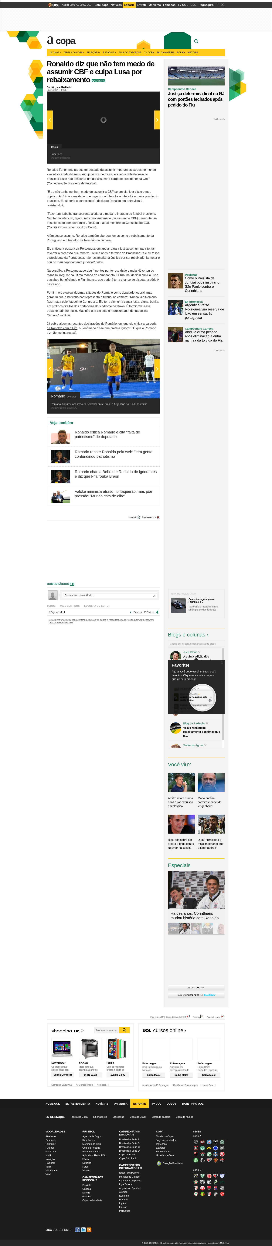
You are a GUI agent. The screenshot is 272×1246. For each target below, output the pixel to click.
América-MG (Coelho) (202, 1176)
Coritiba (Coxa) (202, 1148)
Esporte (129, 4)
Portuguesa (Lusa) (196, 1194)
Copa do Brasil (138, 1116)
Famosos (169, 4)
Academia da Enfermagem (155, 1085)
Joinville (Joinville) (196, 1188)
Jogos (171, 1103)
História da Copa (165, 1155)
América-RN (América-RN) (209, 1176)
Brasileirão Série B (129, 1143)
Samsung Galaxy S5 (61, 1085)
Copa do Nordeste (92, 1200)
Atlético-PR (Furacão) (202, 1142)
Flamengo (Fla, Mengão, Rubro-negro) (196, 1154)
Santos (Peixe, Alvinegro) (202, 1160)
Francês (123, 1199)
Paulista (86, 1185)
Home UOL (53, 1103)
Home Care (207, 1085)
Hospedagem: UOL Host (218, 1243)
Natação (50, 1159)
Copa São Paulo (128, 1158)
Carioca (86, 1188)
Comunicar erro (149, 517)
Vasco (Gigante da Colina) (215, 1194)
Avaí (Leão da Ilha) (222, 1176)
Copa (65, 40)
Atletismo (51, 1136)
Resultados (88, 1140)
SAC (89, 5)
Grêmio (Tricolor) (215, 1154)
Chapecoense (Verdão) (222, 1142)
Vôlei (48, 1174)
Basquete (51, 1140)
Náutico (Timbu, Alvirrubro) (202, 1188)
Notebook (101, 1085)
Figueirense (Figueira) (222, 1148)
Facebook (78, 1229)
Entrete (142, 4)
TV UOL (183, 4)
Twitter (84, 1229)
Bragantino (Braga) (202, 1182)
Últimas (55, 52)
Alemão (123, 1191)
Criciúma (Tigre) (209, 1148)
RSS (89, 1229)
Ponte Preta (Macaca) (222, 1188)
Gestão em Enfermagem (185, 1085)
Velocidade (52, 1170)
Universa (155, 4)
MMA (48, 1155)
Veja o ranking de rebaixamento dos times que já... (201, 731)
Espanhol (124, 1195)
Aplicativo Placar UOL (94, 1155)
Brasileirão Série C (129, 1147)
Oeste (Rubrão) (209, 1188)
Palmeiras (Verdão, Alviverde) (196, 1160)
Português (124, 1210)
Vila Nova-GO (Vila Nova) (222, 1194)
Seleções (93, 52)
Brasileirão (118, 1116)
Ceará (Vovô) (209, 1182)
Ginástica (51, 1151)
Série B (197, 1169)
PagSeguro (206, 4)
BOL (193, 4)
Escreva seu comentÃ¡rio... (110, 595)
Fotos (85, 1166)
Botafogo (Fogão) (215, 1142)
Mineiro (86, 1192)
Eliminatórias (163, 1151)
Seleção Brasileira (173, 1163)
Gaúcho (86, 1196)
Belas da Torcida (91, 1151)
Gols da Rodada (91, 1147)
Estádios (109, 52)
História (192, 52)
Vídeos (86, 1170)
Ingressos (161, 1144)
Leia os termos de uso (61, 622)
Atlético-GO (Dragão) (215, 1176)
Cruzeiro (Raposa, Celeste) (215, 1148)
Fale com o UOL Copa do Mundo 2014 (168, 1017)
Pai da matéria (165, 52)
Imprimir (132, 517)
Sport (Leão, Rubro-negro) (215, 1160)
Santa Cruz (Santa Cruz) (209, 1194)
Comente (99, 81)
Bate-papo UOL (192, 1103)
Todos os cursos (212, 1031)
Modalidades (55, 1131)
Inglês (122, 1203)
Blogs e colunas (186, 635)
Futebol (50, 1147)
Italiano (123, 1207)
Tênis (49, 1166)
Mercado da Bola (161, 1116)
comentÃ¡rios (58, 583)
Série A (197, 1136)
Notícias (116, 4)
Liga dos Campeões (130, 1180)
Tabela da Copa (73, 52)
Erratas (196, 1017)
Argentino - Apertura (130, 1188)
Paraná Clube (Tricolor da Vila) (215, 1188)
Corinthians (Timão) (196, 1148)
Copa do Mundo (184, 1116)
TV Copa (149, 52)
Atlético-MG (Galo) (196, 1142)
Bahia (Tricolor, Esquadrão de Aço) (209, 1142)
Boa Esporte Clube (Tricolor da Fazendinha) (196, 1182)
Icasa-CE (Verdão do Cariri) (222, 1182)
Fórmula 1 (51, 1144)
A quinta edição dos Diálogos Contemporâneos (200, 658)
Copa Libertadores (129, 1173)
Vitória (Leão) (222, 1160)
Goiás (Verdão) (209, 1154)
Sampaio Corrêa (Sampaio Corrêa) (202, 1194)
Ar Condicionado (84, 1085)
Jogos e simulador (166, 1140)
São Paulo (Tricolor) (209, 1160)
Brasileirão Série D (129, 1150)
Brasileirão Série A (129, 1139)
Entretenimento (77, 1103)
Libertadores (100, 1116)
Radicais (50, 1162)
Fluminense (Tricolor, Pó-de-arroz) (202, 1154)
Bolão (181, 52)
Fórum (86, 1159)
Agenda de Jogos (91, 1136)
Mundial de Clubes (129, 1176)
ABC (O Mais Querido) (196, 1176)
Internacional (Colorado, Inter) (222, 1154)
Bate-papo (101, 4)
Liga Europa (125, 1184)
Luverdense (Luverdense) (215, 1182)
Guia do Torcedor (130, 52)
